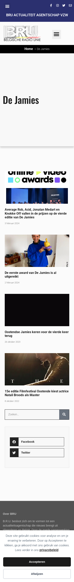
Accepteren (37, 561)
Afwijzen (37, 573)
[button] (7, 6)
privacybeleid (48, 550)
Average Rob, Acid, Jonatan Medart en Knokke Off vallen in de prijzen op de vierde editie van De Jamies (36, 213)
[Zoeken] (64, 415)
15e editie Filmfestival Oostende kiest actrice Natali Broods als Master (37, 393)
